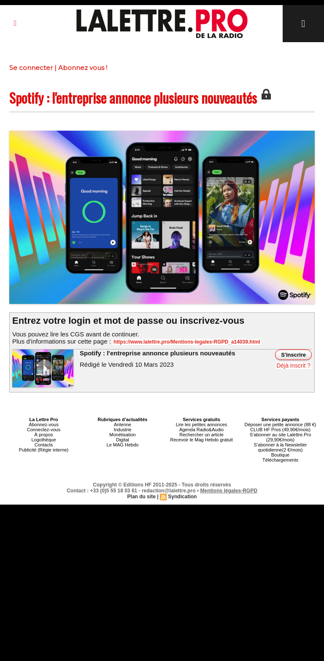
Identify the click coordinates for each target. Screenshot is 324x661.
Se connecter (31, 68)
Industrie (122, 429)
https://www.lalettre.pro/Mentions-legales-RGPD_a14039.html (186, 342)
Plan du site (141, 497)
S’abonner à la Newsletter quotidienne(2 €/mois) (280, 447)
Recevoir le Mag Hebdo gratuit (201, 439)
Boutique (280, 454)
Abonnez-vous (43, 424)
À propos (43, 434)
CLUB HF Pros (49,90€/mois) (280, 429)
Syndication (182, 497)
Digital (122, 439)
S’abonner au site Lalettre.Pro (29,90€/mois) (280, 437)
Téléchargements (280, 459)
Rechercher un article (201, 434)
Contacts (44, 444)
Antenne (122, 424)
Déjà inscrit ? (293, 365)
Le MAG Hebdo (123, 444)
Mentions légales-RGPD (228, 491)
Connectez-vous (44, 429)
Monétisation (122, 434)
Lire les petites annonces (201, 424)
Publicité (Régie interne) (43, 449)
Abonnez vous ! (82, 68)
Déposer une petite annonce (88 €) (280, 424)
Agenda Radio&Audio (201, 429)
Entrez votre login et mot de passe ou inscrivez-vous (128, 320)
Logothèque (43, 439)
